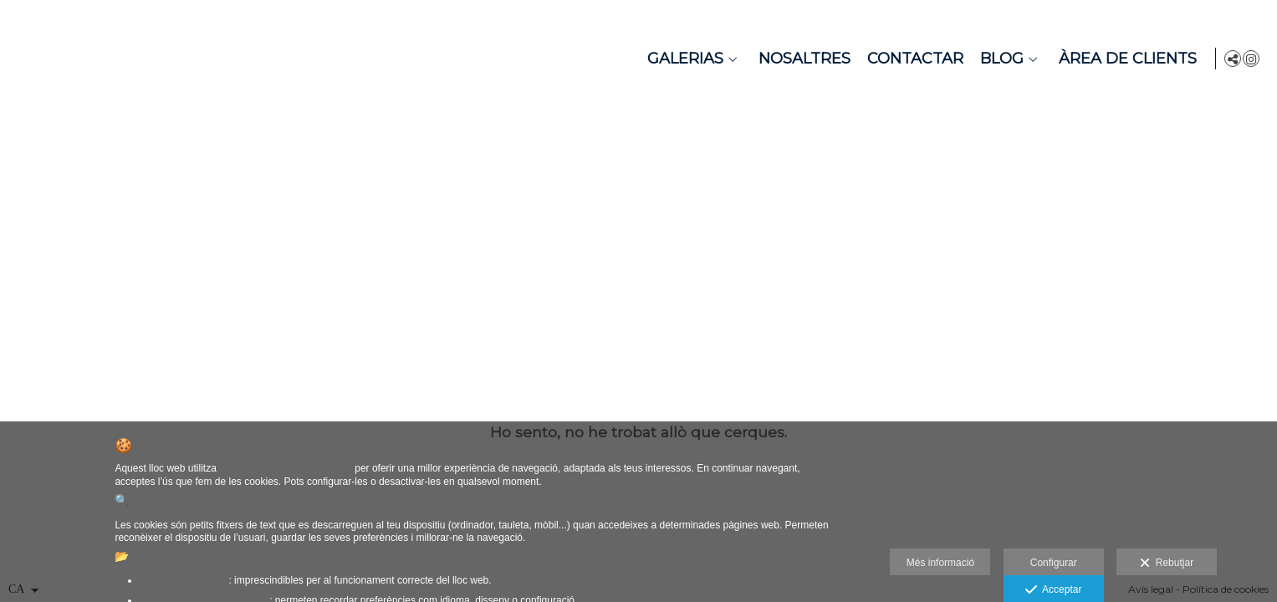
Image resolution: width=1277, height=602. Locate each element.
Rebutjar (1166, 563)
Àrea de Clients (1125, 58)
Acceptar (1053, 590)
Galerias (683, 58)
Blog (999, 58)
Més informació (940, 563)
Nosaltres (802, 58)
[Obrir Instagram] (1251, 58)
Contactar (913, 58)
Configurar (1053, 563)
